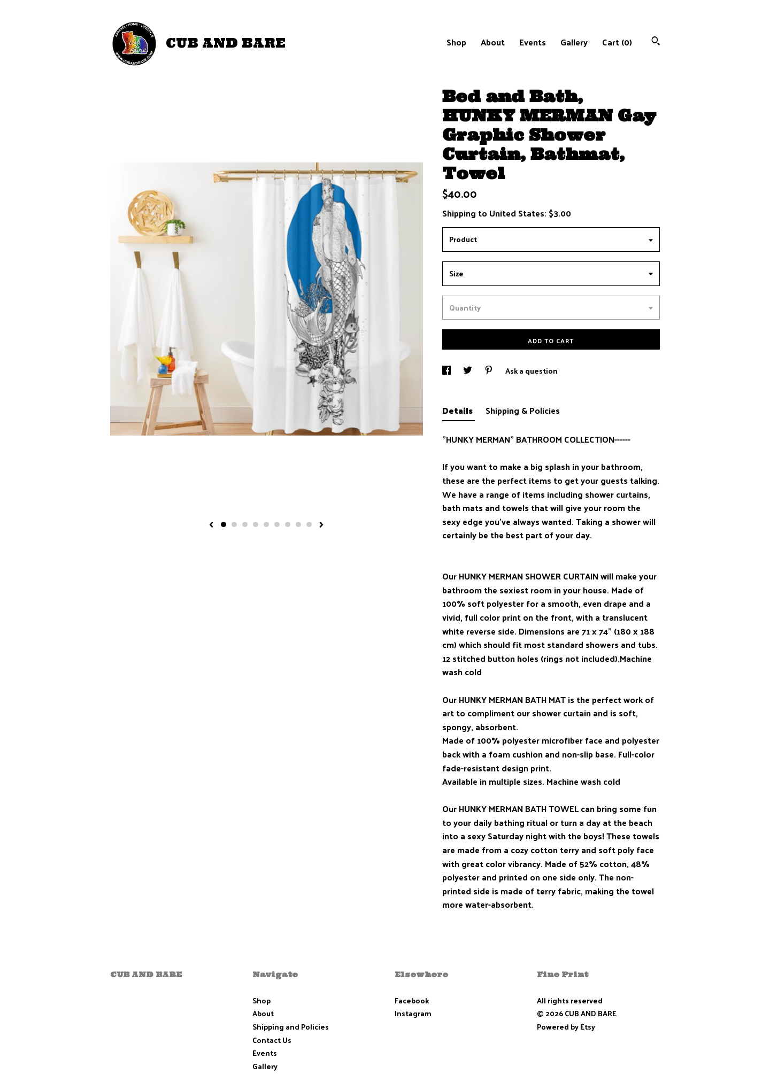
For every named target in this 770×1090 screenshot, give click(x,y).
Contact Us (271, 1040)
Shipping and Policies (290, 1026)
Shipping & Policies (523, 410)
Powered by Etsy (566, 1026)
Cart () (617, 42)
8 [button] (298, 524)
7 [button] (287, 524)
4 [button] (255, 524)
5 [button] (266, 524)
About (493, 42)
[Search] (656, 42)
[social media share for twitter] (468, 370)
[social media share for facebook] (447, 370)
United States (516, 213)
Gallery (574, 42)
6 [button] (277, 524)
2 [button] (234, 524)
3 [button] (245, 524)
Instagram (413, 1013)
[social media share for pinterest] (489, 370)
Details (458, 410)
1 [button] (223, 524)
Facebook (412, 1000)
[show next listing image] (321, 525)
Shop (456, 42)
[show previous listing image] (211, 525)
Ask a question (531, 370)
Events (532, 42)
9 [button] (309, 524)
